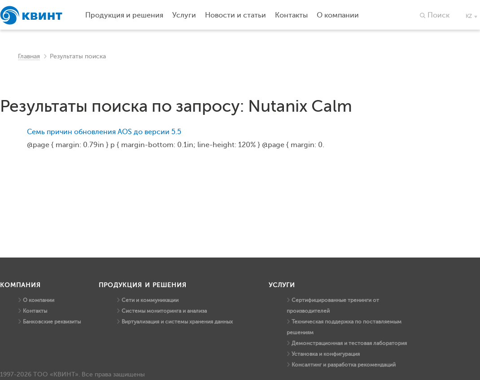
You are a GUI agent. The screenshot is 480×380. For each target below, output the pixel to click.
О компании (38, 300)
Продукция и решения (124, 15)
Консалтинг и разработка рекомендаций (344, 365)
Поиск (438, 15)
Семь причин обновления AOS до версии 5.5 (104, 132)
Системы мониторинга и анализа (164, 311)
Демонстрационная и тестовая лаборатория (349, 343)
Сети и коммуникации (150, 300)
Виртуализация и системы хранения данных (177, 322)
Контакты (35, 311)
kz (469, 16)
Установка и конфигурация (326, 354)
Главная (29, 56)
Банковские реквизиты (52, 322)
